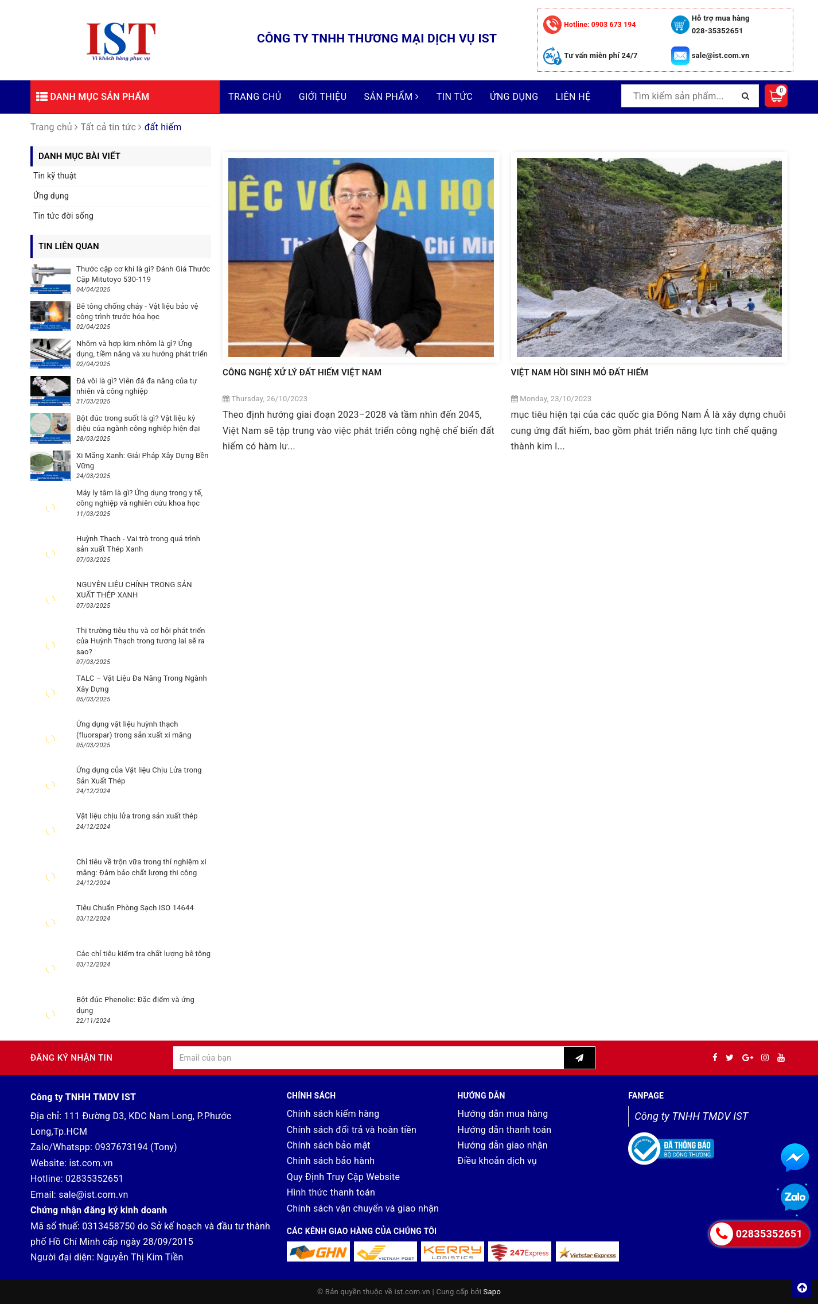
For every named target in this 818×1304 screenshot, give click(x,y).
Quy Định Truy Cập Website (343, 1176)
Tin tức (455, 96)
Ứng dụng (514, 96)
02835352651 (94, 1178)
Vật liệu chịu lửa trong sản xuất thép (137, 816)
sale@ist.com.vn (721, 55)
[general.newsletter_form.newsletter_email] (368, 1057)
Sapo (492, 1291)
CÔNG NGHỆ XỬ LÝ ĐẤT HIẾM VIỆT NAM (302, 372)
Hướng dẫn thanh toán (504, 1129)
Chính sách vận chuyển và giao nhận (363, 1208)
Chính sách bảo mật (329, 1145)
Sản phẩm (391, 96)
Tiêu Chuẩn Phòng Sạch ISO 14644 (135, 907)
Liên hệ (573, 96)
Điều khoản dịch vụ (497, 1160)
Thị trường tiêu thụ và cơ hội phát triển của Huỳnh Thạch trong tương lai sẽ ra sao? (140, 640)
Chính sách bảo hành (331, 1160)
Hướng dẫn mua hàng (502, 1113)
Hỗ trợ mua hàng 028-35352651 (721, 24)
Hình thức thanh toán (331, 1192)
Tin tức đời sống (63, 215)
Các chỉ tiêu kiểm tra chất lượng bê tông (143, 953)
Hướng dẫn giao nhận (502, 1145)
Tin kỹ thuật (54, 175)
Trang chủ (255, 96)
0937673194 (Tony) (136, 1147)
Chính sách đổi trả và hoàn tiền (351, 1129)
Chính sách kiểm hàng (333, 1113)
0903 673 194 (600, 25)
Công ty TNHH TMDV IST (691, 1116)
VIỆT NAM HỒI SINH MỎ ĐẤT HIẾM (580, 372)
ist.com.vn (90, 1163)
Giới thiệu (323, 96)
